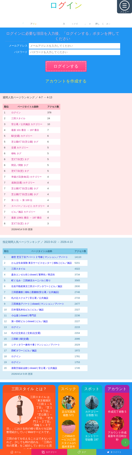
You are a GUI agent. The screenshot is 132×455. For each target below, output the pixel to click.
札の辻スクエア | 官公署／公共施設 (29, 298)
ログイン (16, 112)
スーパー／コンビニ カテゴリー (28, 206)
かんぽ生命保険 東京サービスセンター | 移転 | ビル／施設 (41, 263)
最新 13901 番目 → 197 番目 (26, 217)
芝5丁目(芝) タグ (20, 171)
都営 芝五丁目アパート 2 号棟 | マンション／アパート (39, 257)
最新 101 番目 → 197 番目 (25, 130)
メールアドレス (18, 45)
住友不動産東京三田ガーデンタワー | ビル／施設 (36, 286)
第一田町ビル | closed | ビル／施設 (29, 321)
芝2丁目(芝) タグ (20, 159)
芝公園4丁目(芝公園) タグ (24, 141)
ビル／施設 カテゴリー (23, 211)
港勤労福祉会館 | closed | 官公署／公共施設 (34, 368)
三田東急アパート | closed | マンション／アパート (37, 303)
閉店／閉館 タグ (19, 165)
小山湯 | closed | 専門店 (23, 315)
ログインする (66, 66)
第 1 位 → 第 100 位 (21, 200)
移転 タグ (16, 153)
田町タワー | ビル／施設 (24, 350)
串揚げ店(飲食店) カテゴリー (26, 176)
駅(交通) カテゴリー (21, 136)
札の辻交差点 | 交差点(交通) (25, 333)
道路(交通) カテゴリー (23, 182)
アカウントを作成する (66, 81)
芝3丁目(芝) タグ (20, 223)
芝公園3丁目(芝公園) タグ (24, 188)
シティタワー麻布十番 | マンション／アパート (35, 344)
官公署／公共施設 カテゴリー (26, 124)
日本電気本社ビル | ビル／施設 (27, 309)
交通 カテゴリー (19, 147)
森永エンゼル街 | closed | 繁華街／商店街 (33, 274)
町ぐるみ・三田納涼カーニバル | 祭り (31, 280)
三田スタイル (18, 118)
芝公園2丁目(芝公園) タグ (24, 194)
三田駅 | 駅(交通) (20, 338)
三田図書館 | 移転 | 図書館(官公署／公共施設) (35, 292)
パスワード (21, 52)
